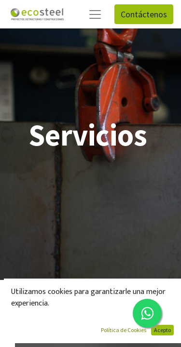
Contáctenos (144, 14)
